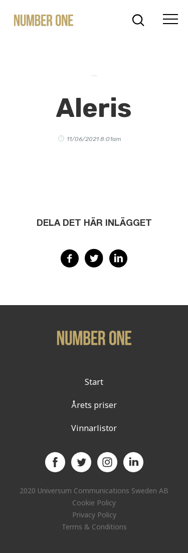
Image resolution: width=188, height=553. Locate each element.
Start (94, 381)
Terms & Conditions (94, 526)
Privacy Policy (94, 514)
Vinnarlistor (94, 428)
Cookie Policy (94, 502)
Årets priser (94, 404)
